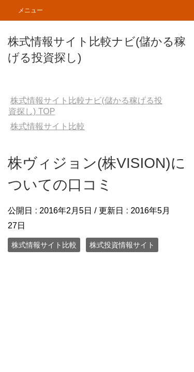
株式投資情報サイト (122, 245)
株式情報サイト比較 (44, 245)
